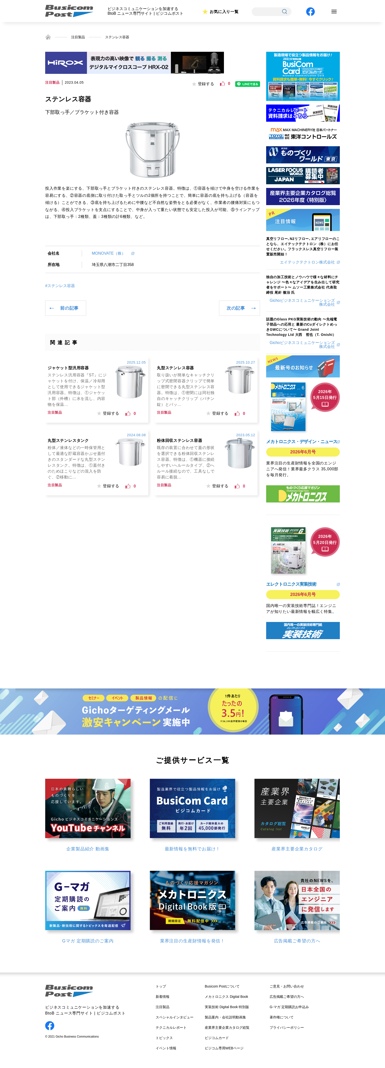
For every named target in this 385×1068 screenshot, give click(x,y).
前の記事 (69, 308)
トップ (161, 986)
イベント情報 (166, 1048)
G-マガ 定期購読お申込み (289, 1007)
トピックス (164, 1038)
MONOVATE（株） (110, 253)
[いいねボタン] (222, 83)
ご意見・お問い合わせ (287, 986)
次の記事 (236, 308)
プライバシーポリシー (287, 1027)
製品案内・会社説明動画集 (225, 1017)
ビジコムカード (217, 1038)
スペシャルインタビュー (174, 1017)
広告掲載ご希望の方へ (287, 997)
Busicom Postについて (222, 986)
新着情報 (162, 997)
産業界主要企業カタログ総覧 (227, 1027)
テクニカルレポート (171, 1027)
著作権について (282, 1017)
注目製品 (78, 37)
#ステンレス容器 (60, 286)
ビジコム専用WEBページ (224, 1048)
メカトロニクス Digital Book (226, 997)
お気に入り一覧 (224, 12)
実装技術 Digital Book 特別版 (227, 1007)
